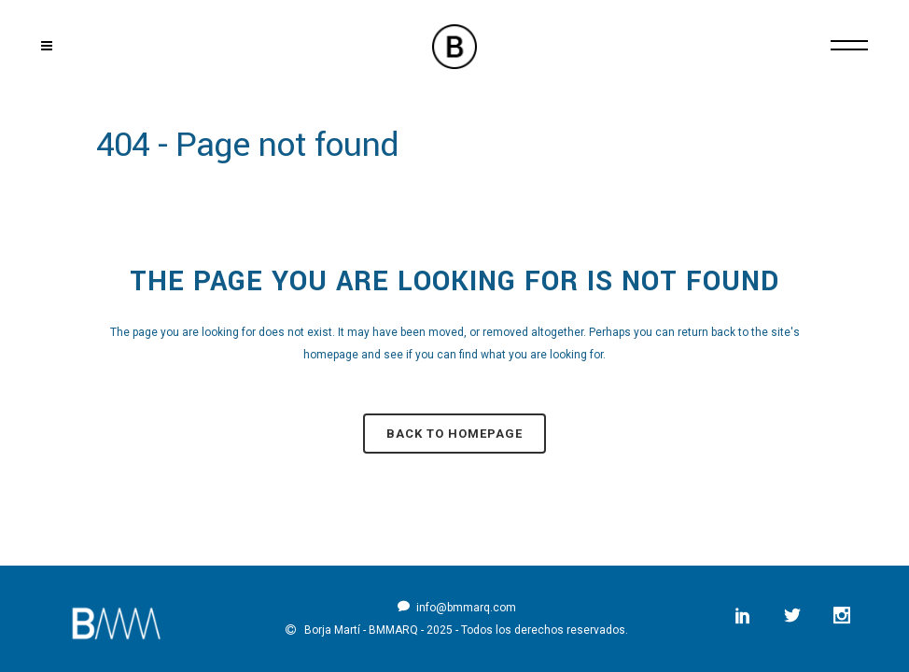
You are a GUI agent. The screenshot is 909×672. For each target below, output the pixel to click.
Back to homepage (454, 434)
